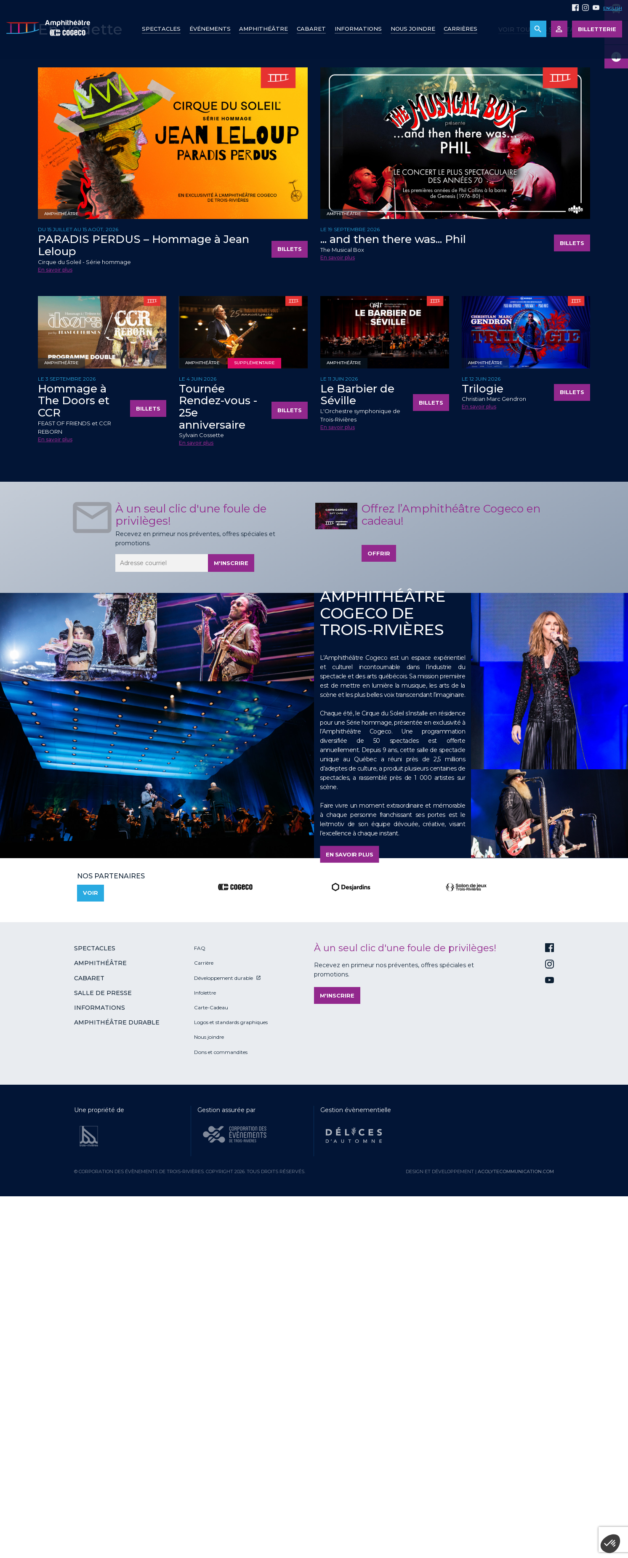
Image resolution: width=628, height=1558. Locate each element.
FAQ (199, 1302)
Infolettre (205, 1346)
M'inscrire (231, 916)
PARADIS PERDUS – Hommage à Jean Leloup (143, 599)
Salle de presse (103, 1346)
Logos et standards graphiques (231, 1375)
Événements (210, 28)
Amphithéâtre (263, 28)
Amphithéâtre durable (117, 1375)
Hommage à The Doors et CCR (73, 754)
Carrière (203, 1316)
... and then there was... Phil (393, 593)
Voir (90, 1246)
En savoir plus (55, 623)
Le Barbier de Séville (357, 748)
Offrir (378, 906)
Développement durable (223, 1331)
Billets (289, 602)
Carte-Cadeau (211, 1361)
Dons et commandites (220, 1405)
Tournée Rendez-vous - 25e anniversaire (218, 760)
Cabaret (311, 28)
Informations (99, 1361)
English (612, 8)
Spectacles (161, 28)
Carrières (460, 28)
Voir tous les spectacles (544, 383)
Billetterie (597, 29)
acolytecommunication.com (516, 1525)
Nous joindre (413, 28)
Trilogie (482, 742)
